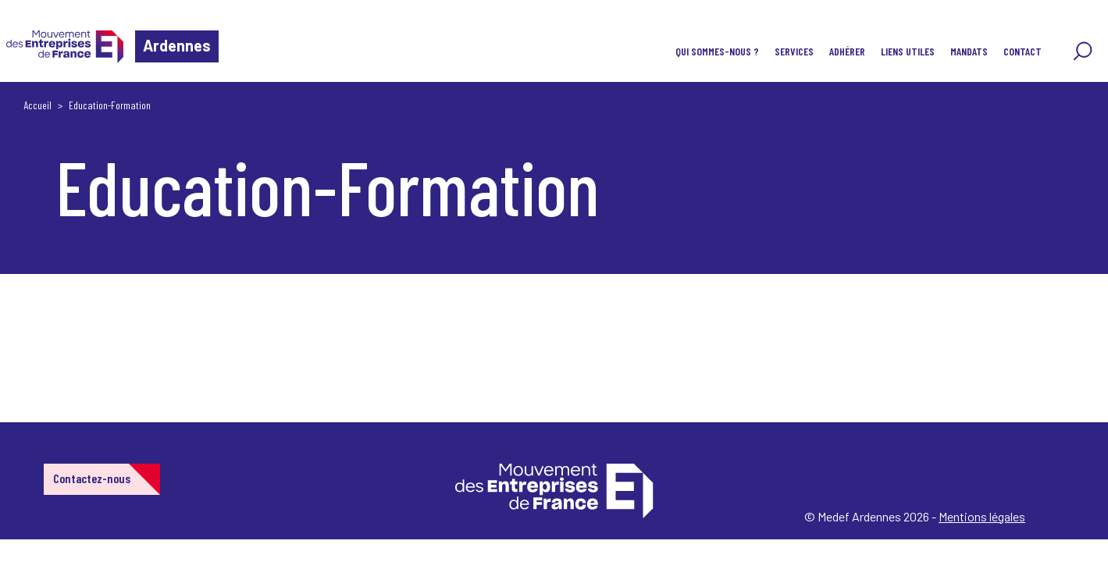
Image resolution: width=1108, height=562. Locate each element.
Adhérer (847, 51)
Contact (1022, 51)
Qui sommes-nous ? (717, 51)
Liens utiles (908, 51)
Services (794, 51)
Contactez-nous (91, 478)
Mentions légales (982, 516)
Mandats (969, 51)
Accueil (37, 105)
